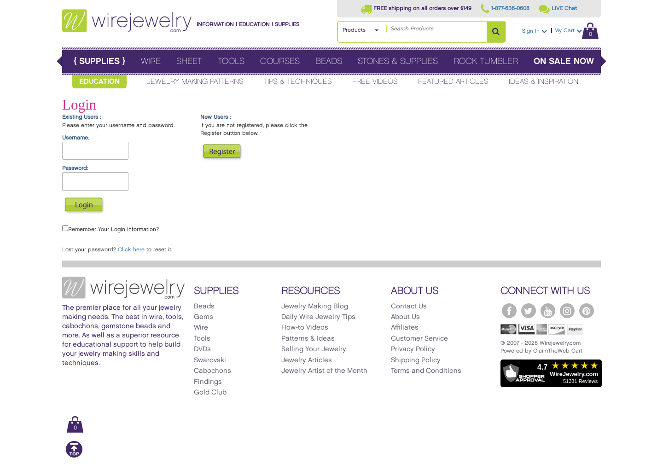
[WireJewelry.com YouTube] (548, 310)
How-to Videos (304, 328)
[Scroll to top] (74, 455)
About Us (405, 317)
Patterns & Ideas (308, 339)
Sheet (189, 61)
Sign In (534, 31)
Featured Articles (453, 81)
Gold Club (210, 392)
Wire (151, 61)
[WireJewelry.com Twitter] (528, 310)
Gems (203, 317)
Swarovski (210, 360)
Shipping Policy (416, 360)
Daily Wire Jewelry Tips (318, 317)
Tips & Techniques (298, 81)
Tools (231, 61)
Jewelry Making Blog (314, 306)
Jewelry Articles (306, 360)
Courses (280, 61)
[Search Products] (496, 32)
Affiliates (405, 328)
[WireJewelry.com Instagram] (567, 310)
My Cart (576, 30)
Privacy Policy (413, 349)
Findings (208, 382)
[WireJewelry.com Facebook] (509, 310)
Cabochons (212, 371)
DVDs (202, 349)
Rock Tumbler (486, 61)
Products (354, 30)
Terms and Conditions (426, 371)
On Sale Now (564, 61)
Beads (328, 61)
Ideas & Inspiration (543, 81)
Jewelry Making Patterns (195, 81)
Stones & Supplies (398, 61)
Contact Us (409, 306)
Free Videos (375, 81)
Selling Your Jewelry (313, 349)
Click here (131, 249)
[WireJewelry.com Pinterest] (586, 310)
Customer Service (419, 339)
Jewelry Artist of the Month (324, 371)
